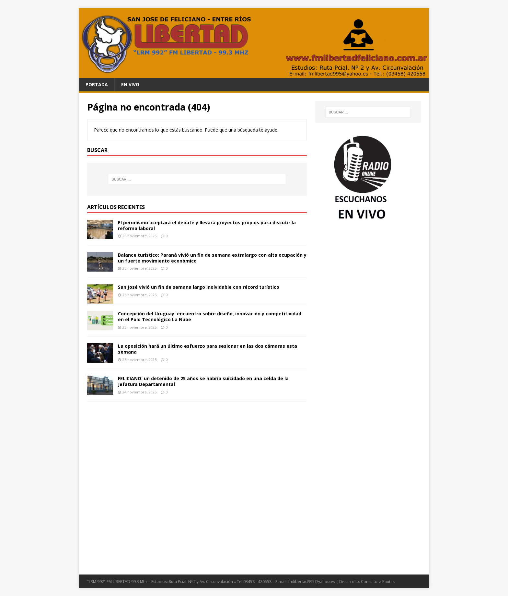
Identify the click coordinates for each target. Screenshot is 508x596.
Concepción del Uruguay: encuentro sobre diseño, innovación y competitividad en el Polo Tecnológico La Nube (209, 316)
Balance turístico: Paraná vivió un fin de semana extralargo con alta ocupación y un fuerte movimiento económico (212, 258)
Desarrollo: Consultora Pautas (367, 581)
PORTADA (97, 84)
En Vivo (130, 84)
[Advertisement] (368, 274)
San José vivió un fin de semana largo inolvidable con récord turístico (198, 287)
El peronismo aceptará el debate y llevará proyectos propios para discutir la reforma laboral (207, 225)
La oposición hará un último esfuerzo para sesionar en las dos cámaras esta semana (207, 349)
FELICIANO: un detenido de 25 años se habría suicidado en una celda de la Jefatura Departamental (203, 381)
